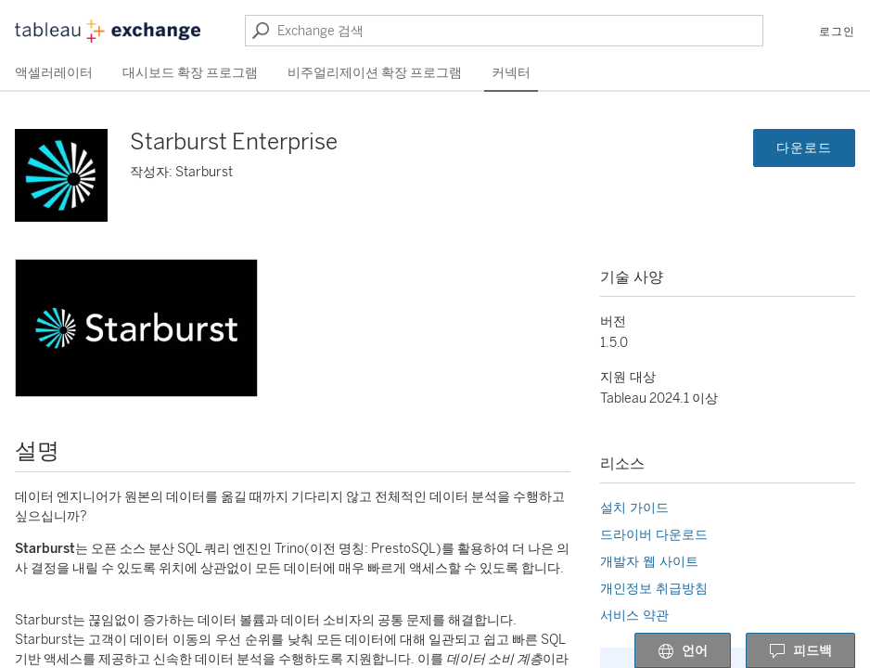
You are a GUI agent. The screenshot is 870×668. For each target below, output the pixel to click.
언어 (683, 651)
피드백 (800, 651)
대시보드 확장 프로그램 (190, 73)
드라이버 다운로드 (654, 535)
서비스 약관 (634, 615)
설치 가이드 (634, 508)
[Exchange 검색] (504, 30)
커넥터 (511, 73)
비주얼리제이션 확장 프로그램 (375, 73)
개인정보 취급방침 (654, 589)
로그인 (837, 31)
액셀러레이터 (54, 73)
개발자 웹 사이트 (649, 562)
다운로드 (804, 148)
